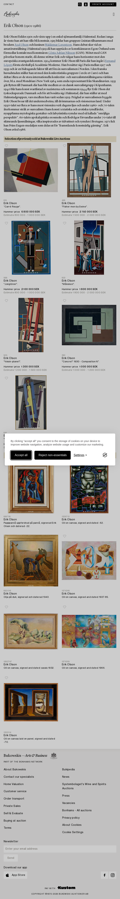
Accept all (21, 455)
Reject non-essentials (52, 455)
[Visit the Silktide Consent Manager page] (104, 455)
